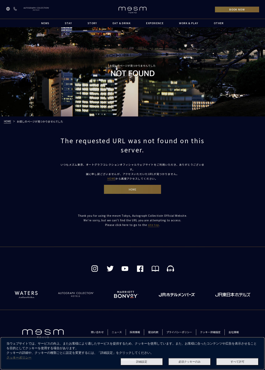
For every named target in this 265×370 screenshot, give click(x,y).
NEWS (45, 23)
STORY (92, 23)
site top (153, 225)
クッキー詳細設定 (210, 332)
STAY (68, 23)
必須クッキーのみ (190, 361)
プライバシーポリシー (179, 332)
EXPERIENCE (155, 23)
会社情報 (234, 332)
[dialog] (132, 353)
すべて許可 (237, 361)
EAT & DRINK (122, 23)
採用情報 (135, 332)
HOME (7, 121)
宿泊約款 (153, 332)
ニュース (117, 332)
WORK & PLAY (188, 23)
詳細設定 (141, 361)
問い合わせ (97, 332)
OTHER (219, 23)
